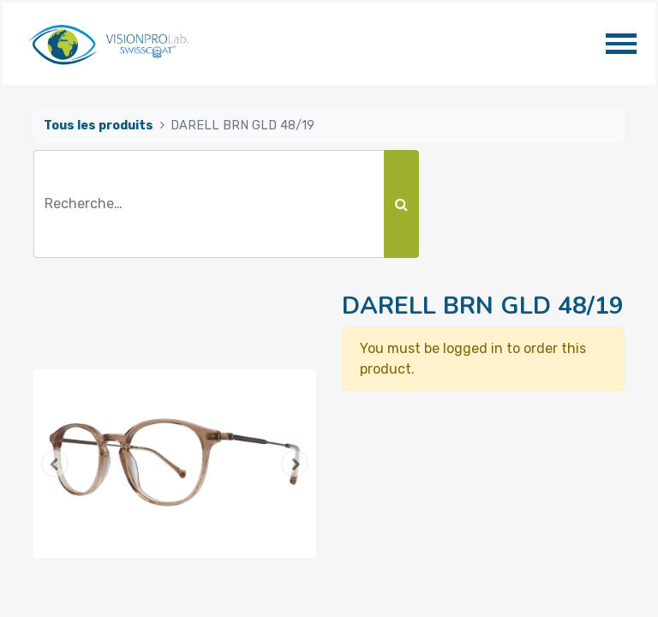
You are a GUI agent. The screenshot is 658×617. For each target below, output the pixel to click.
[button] (54, 464)
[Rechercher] (401, 204)
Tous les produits (98, 125)
